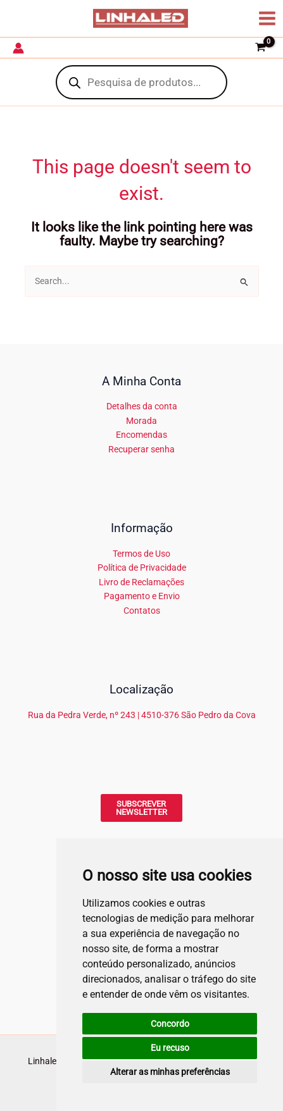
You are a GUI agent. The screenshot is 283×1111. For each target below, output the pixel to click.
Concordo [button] (170, 1024)
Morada (141, 421)
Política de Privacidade (141, 567)
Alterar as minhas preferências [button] (170, 1072)
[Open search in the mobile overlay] (141, 82)
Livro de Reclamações (141, 582)
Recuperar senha (141, 449)
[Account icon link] (18, 48)
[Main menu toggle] (267, 18)
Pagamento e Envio (142, 596)
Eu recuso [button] (170, 1048)
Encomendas (141, 435)
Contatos (141, 610)
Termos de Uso (141, 554)
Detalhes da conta (141, 406)
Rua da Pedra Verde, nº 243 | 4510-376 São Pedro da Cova (142, 715)
